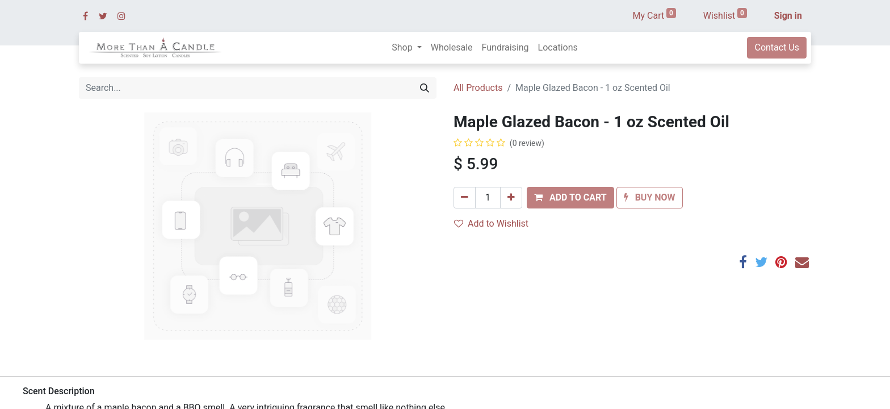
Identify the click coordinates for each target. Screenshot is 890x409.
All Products (478, 87)
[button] (570, 197)
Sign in (788, 15)
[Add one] (511, 197)
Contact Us (776, 47)
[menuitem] (451, 47)
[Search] (424, 88)
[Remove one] (465, 197)
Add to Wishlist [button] (491, 223)
